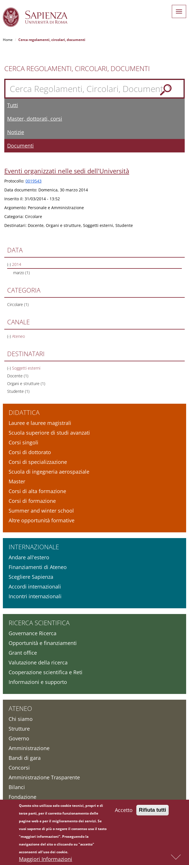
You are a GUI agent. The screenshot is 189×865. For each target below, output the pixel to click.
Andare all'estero (29, 557)
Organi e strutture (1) (26, 383)
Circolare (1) (18, 304)
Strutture (19, 728)
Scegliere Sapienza (31, 576)
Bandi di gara (25, 757)
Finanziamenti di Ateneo (38, 567)
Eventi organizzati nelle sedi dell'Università (66, 170)
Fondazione (22, 796)
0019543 (33, 181)
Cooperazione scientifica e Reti (45, 672)
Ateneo (20, 708)
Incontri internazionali (35, 596)
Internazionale (34, 546)
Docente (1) (17, 375)
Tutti (12, 105)
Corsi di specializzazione (38, 461)
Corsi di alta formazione (37, 491)
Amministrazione (29, 748)
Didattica (24, 412)
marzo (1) (21, 272)
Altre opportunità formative (41, 520)
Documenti (20, 145)
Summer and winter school (41, 510)
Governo (19, 738)
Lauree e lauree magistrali (40, 422)
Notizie (15, 132)
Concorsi (19, 767)
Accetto (124, 813)
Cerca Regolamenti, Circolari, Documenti (77, 68)
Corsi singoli (23, 442)
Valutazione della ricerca (38, 662)
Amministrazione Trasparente (44, 777)
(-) (9, 264)
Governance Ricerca (32, 633)
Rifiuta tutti (152, 814)
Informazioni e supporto (38, 681)
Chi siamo (21, 718)
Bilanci (17, 787)
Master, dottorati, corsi (34, 118)
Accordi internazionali (35, 586)
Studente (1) (18, 391)
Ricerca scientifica (39, 622)
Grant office (23, 652)
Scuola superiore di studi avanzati (49, 432)
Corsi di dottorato (30, 452)
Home (8, 39)
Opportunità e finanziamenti (43, 643)
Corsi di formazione (32, 500)
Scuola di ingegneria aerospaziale (49, 471)
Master (17, 481)
